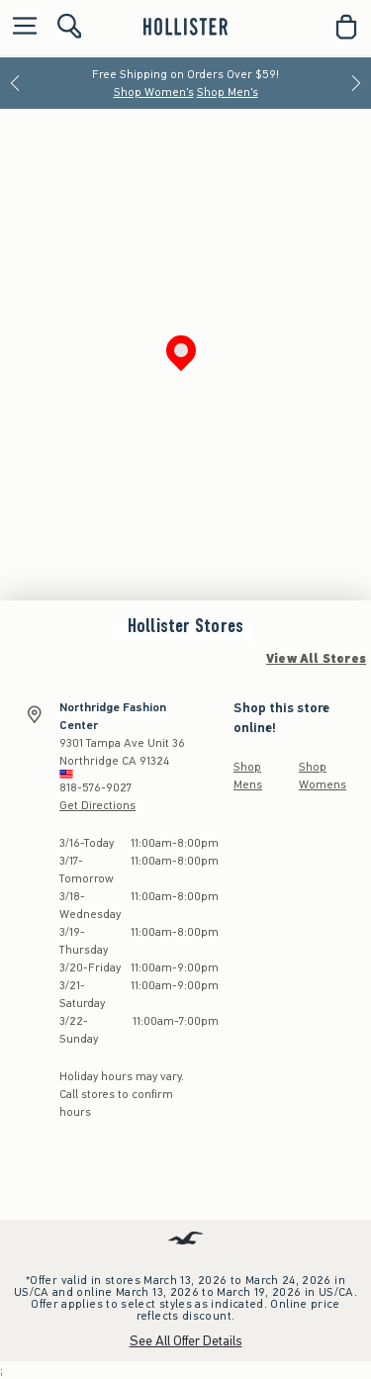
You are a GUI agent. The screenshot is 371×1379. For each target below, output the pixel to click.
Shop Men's (227, 92)
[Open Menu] (20, 27)
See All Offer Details (186, 1341)
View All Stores (316, 659)
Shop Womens (322, 775)
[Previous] (15, 83)
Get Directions (97, 805)
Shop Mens (247, 775)
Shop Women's (154, 92)
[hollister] (185, 27)
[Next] (356, 83)
